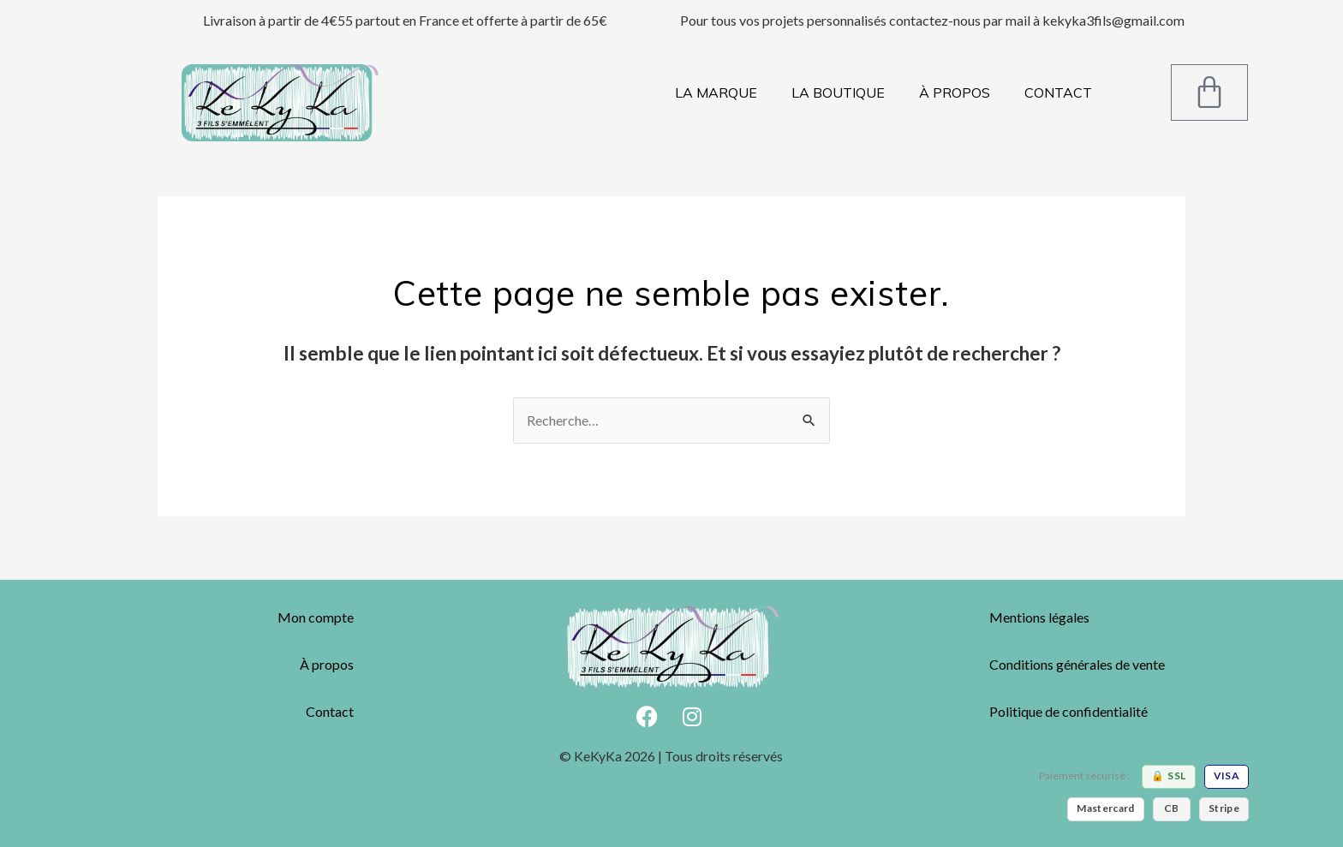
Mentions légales (1039, 617)
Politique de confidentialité (1068, 711)
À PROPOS (954, 92)
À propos (327, 664)
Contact (330, 711)
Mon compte (316, 617)
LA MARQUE (716, 92)
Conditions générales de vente (1077, 664)
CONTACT (1058, 92)
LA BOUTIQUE (838, 92)
